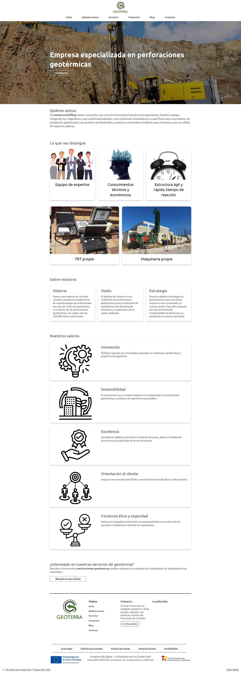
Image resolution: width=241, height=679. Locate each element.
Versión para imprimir (17, 669)
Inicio (91, 606)
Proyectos (94, 620)
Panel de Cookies (147, 648)
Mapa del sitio (42, 669)
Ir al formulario (130, 623)
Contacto (61, 72)
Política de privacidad (92, 648)
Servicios (93, 615)
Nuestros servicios (68, 578)
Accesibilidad (171, 648)
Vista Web (233, 669)
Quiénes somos (96, 610)
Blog (91, 625)
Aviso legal (66, 648)
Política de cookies (120, 648)
